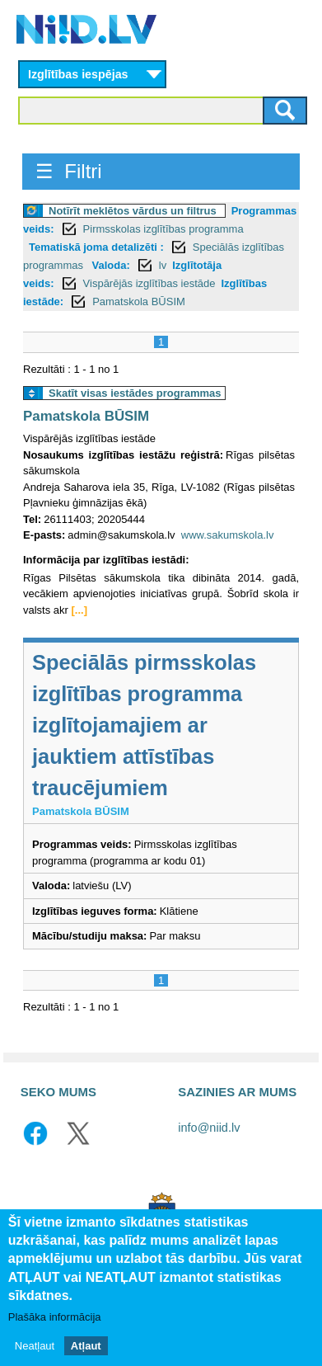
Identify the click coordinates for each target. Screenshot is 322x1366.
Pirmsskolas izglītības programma (163, 229)
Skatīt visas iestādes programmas (135, 393)
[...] (80, 610)
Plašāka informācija (54, 1317)
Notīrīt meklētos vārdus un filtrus (133, 211)
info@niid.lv (209, 1127)
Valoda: (111, 265)
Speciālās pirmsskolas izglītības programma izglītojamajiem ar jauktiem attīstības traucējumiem (144, 725)
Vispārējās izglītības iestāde (149, 283)
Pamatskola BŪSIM (138, 301)
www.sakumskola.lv (227, 535)
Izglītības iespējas (78, 74)
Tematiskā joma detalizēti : (96, 247)
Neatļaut (34, 1346)
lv (162, 265)
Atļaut (86, 1346)
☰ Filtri (68, 171)
